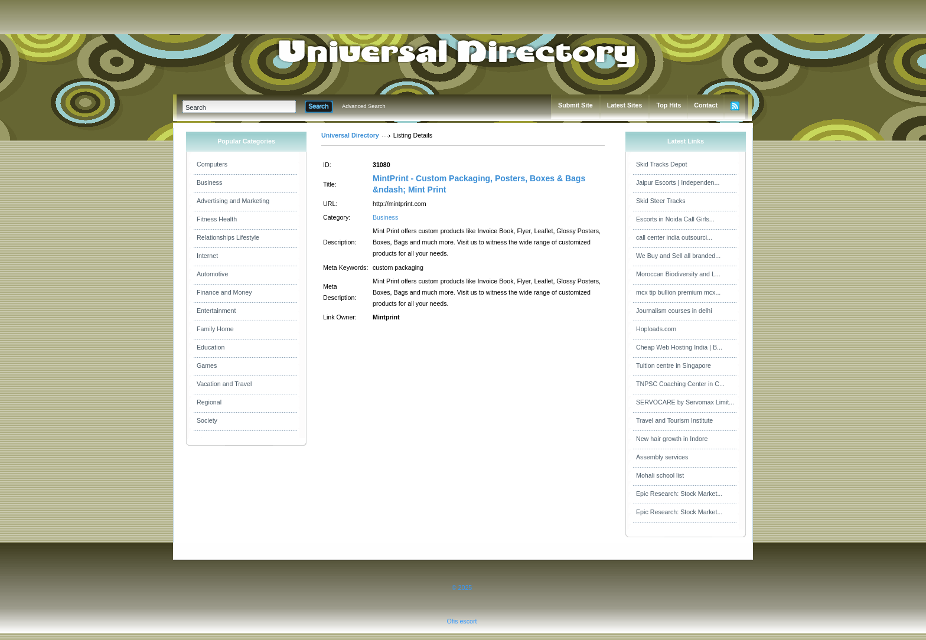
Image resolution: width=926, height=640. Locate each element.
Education (210, 347)
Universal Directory (350, 135)
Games (207, 365)
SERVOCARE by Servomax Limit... (685, 402)
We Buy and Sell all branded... (678, 255)
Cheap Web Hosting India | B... (679, 347)
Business (209, 182)
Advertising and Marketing (233, 200)
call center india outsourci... (674, 237)
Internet (207, 255)
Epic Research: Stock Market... (679, 493)
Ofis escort (462, 621)
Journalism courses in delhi (674, 310)
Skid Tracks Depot (661, 164)
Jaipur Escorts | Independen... (677, 182)
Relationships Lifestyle (228, 237)
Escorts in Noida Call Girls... (675, 219)
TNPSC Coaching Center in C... (680, 383)
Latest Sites (625, 105)
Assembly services (662, 457)
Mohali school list (660, 475)
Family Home (215, 328)
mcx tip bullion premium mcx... (678, 292)
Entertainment (216, 310)
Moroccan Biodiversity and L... (678, 273)
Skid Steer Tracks (661, 200)
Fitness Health (217, 219)
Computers (212, 164)
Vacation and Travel (224, 383)
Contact (706, 105)
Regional (209, 402)
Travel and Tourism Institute (674, 420)
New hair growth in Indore (671, 438)
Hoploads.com (656, 328)
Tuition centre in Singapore (673, 365)
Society (207, 420)
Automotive (212, 273)
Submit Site (575, 105)
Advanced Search (364, 106)
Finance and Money (224, 292)
